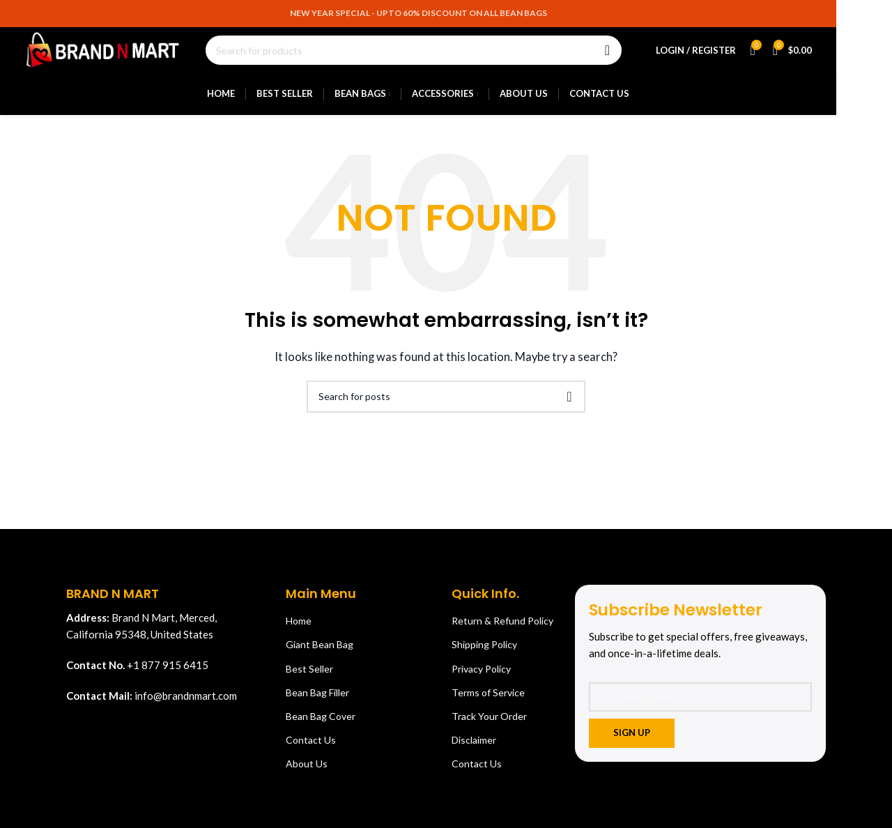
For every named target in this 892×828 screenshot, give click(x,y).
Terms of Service (488, 704)
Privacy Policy (481, 681)
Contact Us (311, 752)
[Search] (434, 57)
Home (299, 632)
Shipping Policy (484, 656)
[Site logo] (122, 55)
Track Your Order (489, 728)
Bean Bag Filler (317, 704)
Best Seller (309, 681)
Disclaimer (474, 752)
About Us (307, 775)
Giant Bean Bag (319, 656)
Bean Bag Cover (320, 728)
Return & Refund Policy (502, 632)
